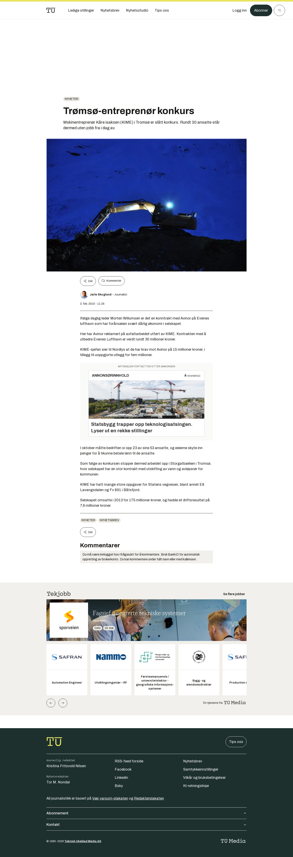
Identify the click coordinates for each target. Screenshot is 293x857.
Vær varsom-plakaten (110, 798)
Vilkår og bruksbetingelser (204, 778)
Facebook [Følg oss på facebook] (123, 769)
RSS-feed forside (129, 761)
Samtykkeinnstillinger (200, 769)
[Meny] (279, 10)
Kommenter (111, 280)
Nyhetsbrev (109, 520)
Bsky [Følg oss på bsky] (119, 786)
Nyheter (71, 98)
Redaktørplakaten (149, 798)
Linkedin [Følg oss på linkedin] (121, 778)
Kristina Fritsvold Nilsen (66, 766)
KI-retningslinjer (196, 786)
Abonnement (146, 813)
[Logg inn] (239, 10)
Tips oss (236, 742)
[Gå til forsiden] (50, 10)
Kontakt (146, 825)
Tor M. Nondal (58, 782)
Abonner (261, 10)
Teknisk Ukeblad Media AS (82, 841)
